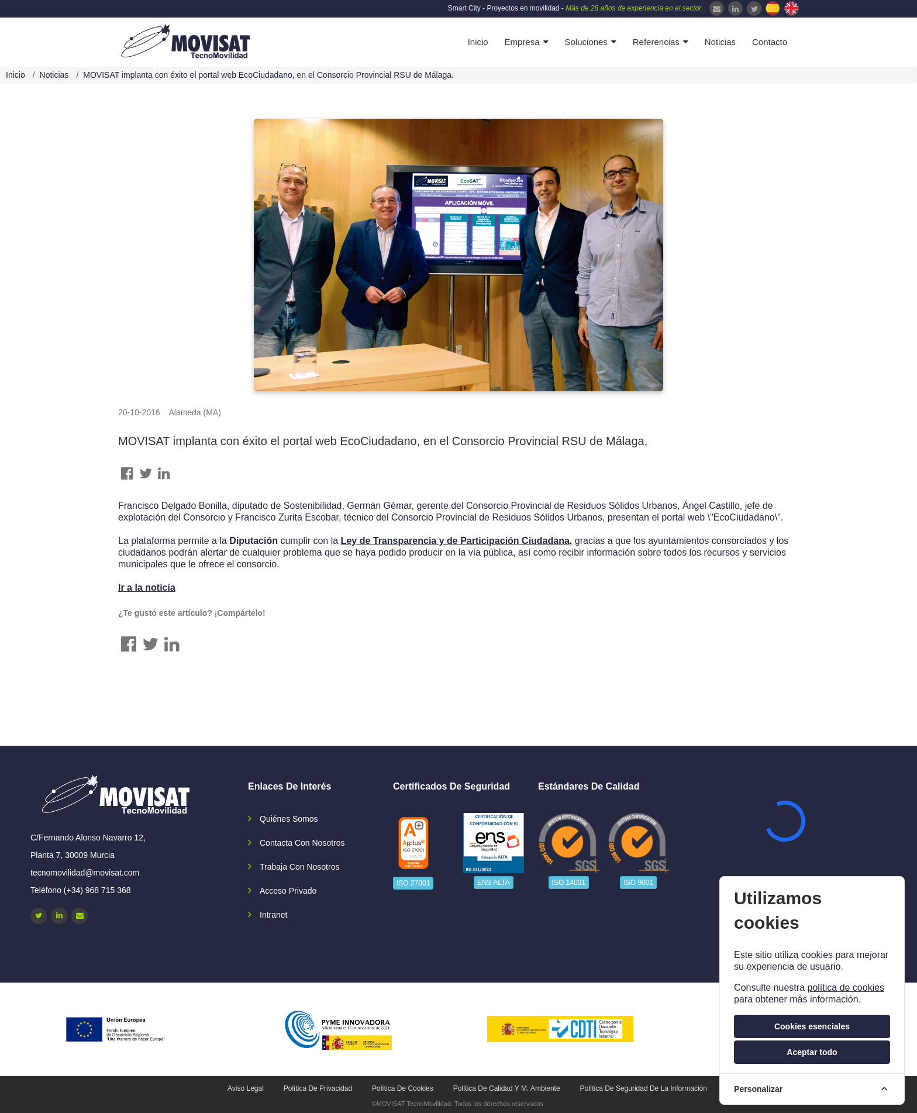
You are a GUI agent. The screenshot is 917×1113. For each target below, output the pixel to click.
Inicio (478, 42)
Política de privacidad (318, 1088)
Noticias (720, 42)
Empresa (522, 42)
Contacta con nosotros (302, 842)
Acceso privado (288, 890)
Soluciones (585, 42)
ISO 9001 (638, 882)
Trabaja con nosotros (299, 866)
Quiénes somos (289, 818)
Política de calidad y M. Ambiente (506, 1088)
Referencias (656, 42)
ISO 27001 (413, 883)
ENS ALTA (493, 882)
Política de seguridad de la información (643, 1088)
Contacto (769, 42)
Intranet (273, 914)
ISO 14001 (568, 882)
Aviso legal (245, 1088)
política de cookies (845, 988)
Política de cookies (402, 1088)
